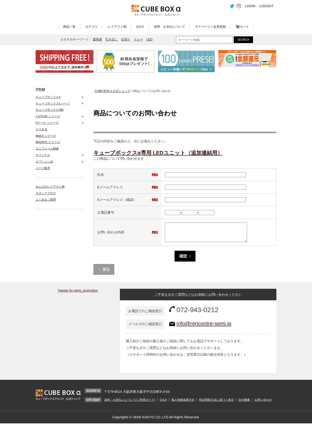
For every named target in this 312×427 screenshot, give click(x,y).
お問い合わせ (263, 403)
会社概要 (244, 403)
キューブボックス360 (50, 110)
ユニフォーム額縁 (47, 148)
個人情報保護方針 (183, 403)
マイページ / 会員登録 (210, 26)
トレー (138, 39)
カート (244, 26)
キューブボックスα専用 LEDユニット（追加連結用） (158, 153)
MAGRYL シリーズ (48, 142)
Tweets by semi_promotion (78, 294)
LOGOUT (267, 6)
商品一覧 (69, 26)
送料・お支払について (169, 26)
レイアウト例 (117, 26)
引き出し (111, 39)
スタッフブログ (46, 193)
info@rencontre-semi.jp (203, 327)
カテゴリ (91, 26)
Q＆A (140, 26)
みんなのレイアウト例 (50, 186)
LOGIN (250, 6)
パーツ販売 (43, 168)
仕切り (125, 39)
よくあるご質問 (46, 199)
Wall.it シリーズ (46, 136)
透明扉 (97, 39)
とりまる (41, 129)
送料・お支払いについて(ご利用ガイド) (129, 403)
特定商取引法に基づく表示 (216, 403)
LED (149, 39)
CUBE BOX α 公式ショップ (112, 91)
